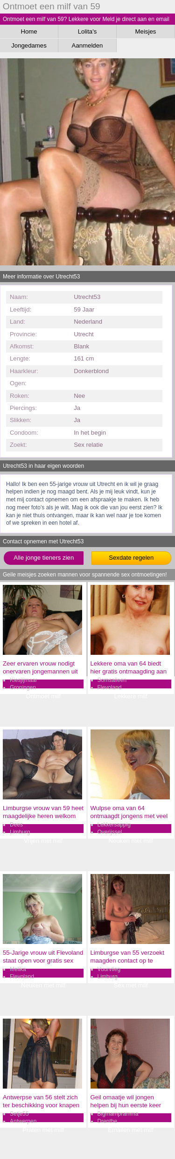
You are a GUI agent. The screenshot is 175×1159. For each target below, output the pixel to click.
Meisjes (145, 31)
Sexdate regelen (131, 557)
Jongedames (29, 45)
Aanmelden (87, 45)
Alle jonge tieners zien (44, 557)
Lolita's (87, 31)
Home (29, 31)
